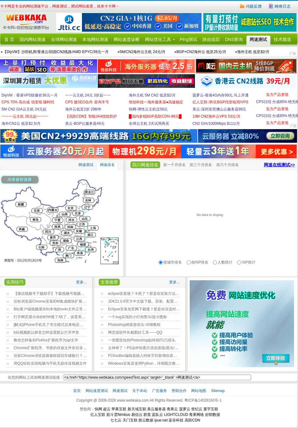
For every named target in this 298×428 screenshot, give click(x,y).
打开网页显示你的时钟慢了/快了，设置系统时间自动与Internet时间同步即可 (76, 317)
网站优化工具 (158, 39)
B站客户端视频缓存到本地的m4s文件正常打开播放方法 (59, 309)
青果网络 (196, 414)
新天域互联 (137, 409)
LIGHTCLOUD (176, 414)
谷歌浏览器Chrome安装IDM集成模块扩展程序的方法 (57, 301)
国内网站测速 (33, 39)
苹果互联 (118, 409)
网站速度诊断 (127, 39)
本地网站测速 (95, 39)
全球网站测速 (64, 39)
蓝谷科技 (176, 420)
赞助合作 (179, 391)
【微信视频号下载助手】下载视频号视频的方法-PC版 (58, 293)
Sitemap (218, 391)
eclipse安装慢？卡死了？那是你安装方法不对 (145, 293)
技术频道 (282, 39)
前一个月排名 (174, 165)
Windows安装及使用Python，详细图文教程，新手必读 (153, 363)
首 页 (9, 39)
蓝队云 (157, 414)
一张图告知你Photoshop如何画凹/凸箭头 (141, 340)
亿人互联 (97, 414)
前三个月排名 (201, 165)
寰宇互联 (210, 409)
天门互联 (130, 420)
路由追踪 (211, 39)
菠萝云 (184, 409)
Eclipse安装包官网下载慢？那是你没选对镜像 (145, 309)
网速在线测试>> (279, 164)
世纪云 (196, 409)
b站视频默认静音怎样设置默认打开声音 (46, 332)
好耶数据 (212, 414)
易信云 (136, 414)
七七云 (115, 420)
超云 (107, 409)
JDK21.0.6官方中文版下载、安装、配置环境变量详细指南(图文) (161, 301)
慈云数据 (145, 420)
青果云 (172, 409)
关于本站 (140, 391)
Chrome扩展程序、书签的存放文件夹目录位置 (52, 348)
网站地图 (198, 391)
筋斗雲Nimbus (118, 414)
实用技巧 (15, 282)
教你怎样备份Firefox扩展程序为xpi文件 (46, 340)
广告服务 (160, 391)
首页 (77, 391)
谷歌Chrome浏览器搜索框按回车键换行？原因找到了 (58, 356)
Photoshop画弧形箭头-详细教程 (134, 324)
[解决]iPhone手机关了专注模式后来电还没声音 (52, 324)
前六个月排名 (227, 165)
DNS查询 (234, 39)
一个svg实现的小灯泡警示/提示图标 (137, 317)
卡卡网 (28, 22)
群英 (147, 414)
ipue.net (161, 420)
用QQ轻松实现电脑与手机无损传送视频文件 (50, 363)
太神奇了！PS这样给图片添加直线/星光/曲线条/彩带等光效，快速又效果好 (170, 348)
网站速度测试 (97, 391)
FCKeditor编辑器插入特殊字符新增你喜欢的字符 (148, 356)
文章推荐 (109, 282)
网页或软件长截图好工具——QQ (135, 332)
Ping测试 (188, 39)
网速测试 (258, 39)
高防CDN (192, 420)
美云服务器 (156, 409)
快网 (98, 409)
